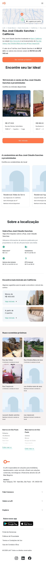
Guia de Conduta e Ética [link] (10, 544)
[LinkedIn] (23, 558)
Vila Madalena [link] (29, 445)
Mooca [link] (27, 438)
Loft (3, 28)
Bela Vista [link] (5, 440)
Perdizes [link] (5, 438)
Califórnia (34, 28)
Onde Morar (12, 28)
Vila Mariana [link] (6, 435)
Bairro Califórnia (36, 38)
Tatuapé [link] (5, 443)
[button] (23, 16)
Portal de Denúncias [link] (9, 532)
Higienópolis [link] (29, 443)
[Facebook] (29, 558)
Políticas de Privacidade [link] (10, 536)
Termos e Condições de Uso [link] (12, 540)
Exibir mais (7, 447)
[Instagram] (16, 558)
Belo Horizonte (23, 28)
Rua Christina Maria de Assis (17, 43)
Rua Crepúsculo (33, 43)
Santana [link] (27, 435)
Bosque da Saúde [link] (30, 440)
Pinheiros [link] (5, 433)
